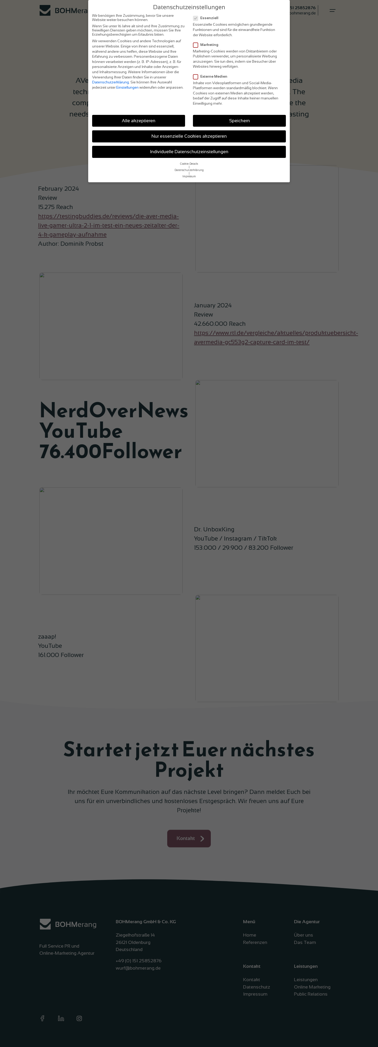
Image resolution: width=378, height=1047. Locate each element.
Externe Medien (212, 76)
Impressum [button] (189, 176)
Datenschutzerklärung (110, 82)
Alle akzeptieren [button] (138, 120)
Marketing (207, 44)
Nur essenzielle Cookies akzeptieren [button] (189, 136)
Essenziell (207, 18)
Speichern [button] (239, 120)
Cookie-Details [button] (189, 163)
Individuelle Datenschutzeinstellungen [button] (189, 151)
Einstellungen (127, 87)
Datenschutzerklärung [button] (189, 170)
